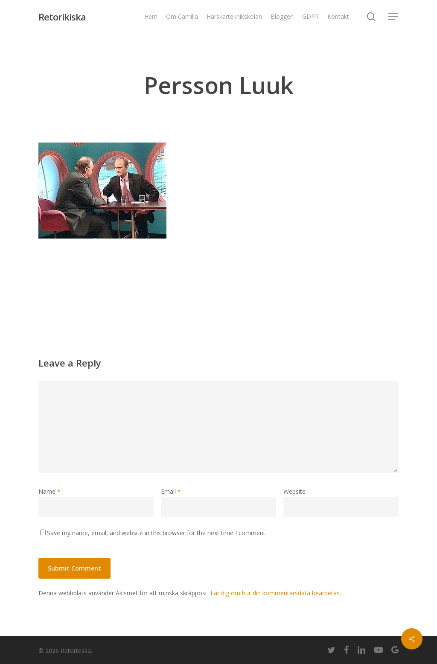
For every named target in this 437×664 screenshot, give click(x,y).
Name (49, 491)
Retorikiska (62, 16)
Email (171, 491)
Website (294, 491)
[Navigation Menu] (393, 16)
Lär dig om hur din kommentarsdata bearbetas (275, 593)
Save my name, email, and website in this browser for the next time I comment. (157, 533)
